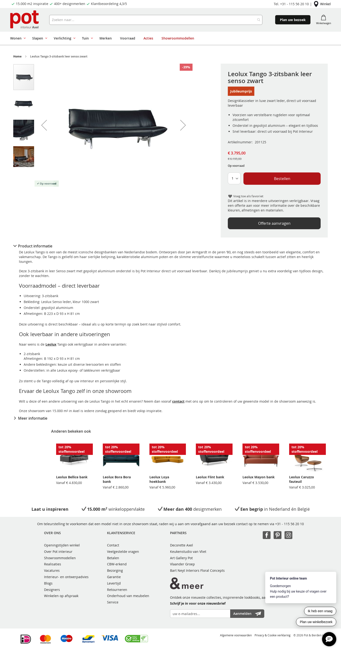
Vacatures (52, 570)
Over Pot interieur (58, 551)
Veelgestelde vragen (123, 551)
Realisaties (52, 564)
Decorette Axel (181, 545)
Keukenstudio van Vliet (188, 551)
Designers (52, 589)
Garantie (114, 577)
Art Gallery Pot (181, 558)
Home (17, 56)
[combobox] (155, 20)
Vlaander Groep (182, 564)
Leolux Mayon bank (258, 477)
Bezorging (115, 570)
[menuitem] (17, 38)
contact (178, 401)
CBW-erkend (117, 564)
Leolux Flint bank (210, 477)
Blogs (48, 583)
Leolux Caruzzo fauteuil (301, 479)
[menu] (158, 38)
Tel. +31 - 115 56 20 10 (291, 4)
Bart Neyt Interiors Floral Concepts (197, 570)
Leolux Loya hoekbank (159, 479)
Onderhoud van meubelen (128, 596)
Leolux (50, 344)
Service (112, 602)
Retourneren (117, 589)
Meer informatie (32, 418)
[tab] (170, 246)
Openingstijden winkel (62, 545)
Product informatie (35, 246)
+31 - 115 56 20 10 (289, 524)
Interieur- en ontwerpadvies (66, 577)
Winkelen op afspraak (61, 596)
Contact (113, 545)
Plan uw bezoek (293, 20)
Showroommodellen (60, 558)
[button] (44, 125)
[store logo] (25, 19)
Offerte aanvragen (274, 223)
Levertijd (114, 583)
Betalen (113, 558)
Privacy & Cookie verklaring (273, 635)
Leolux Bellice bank (72, 477)
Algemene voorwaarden (236, 635)
